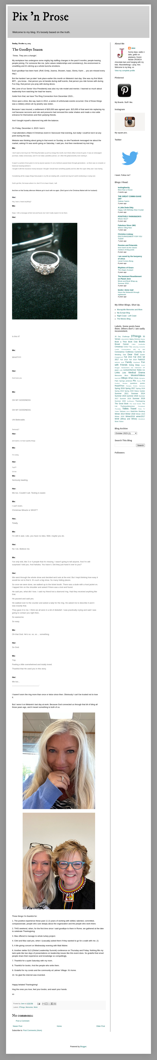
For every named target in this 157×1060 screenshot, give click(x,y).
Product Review (121, 383)
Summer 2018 (125, 398)
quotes (142, 383)
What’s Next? (123, 219)
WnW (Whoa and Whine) (126, 419)
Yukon (121, 421)
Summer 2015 (120, 396)
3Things (22, 1007)
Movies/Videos (138, 375)
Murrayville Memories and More (129, 310)
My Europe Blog (123, 313)
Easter (142, 354)
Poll (143, 381)
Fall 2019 (133, 359)
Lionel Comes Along (125, 261)
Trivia (139, 409)
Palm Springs (120, 381)
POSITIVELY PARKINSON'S (129, 216)
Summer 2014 (138, 393)
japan (117, 370)
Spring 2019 (119, 391)
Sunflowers (130, 401)
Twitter (117, 411)
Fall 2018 (124, 359)
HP (144, 367)
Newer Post (17, 1026)
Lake (121, 370)
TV (144, 409)
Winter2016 (130, 416)
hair (132, 367)
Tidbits (125, 408)
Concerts (142, 347)
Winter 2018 (130, 414)
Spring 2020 (129, 391)
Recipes (128, 386)
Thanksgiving (140, 401)
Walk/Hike (134, 411)
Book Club (132, 342)
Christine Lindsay (125, 234)
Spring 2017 (130, 388)
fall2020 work (119, 362)
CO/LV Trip (128, 347)
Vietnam (123, 411)
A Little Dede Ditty (125, 208)
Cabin (133, 344)
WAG (128, 411)
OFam (130, 378)
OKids (136, 378)
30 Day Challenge (122, 336)
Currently (138, 352)
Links (117, 372)
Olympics (142, 378)
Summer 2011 (121, 393)
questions (133, 383)
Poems (139, 381)
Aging (131, 339)
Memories (29, 1007)
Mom (126, 375)
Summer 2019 (139, 398)
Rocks (135, 386)
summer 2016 (132, 396)
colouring (135, 347)
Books (142, 341)
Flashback (136, 362)
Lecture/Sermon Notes (132, 370)
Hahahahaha (125, 367)
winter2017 (140, 416)
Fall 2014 (128, 357)
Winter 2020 (119, 416)
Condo (117, 349)
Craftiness (129, 352)
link (144, 370)
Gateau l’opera (123, 201)
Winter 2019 (140, 414)
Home (59, 1026)
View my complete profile (125, 71)
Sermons (142, 386)
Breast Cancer (122, 344)
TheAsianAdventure (127, 406)
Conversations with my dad (133, 349)
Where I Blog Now (125, 228)
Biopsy (143, 339)
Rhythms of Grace (125, 268)
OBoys (124, 378)
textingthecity (124, 187)
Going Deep (134, 365)
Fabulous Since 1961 (127, 225)
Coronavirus (120, 352)
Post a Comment (22, 1021)
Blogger (83, 1047)
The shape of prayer (125, 270)
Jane (133, 48)
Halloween (138, 367)
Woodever (141, 419)
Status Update (139, 391)
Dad (124, 354)
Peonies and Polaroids (127, 245)
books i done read (125, 290)
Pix (134, 380)
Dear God (133, 354)
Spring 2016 (120, 388)
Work (36, 1007)
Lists (124, 373)
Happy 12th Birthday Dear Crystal (131, 210)
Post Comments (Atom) (32, 1030)
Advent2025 (125, 339)
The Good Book (121, 404)
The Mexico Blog (123, 319)
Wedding (142, 411)
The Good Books (135, 404)
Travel (133, 408)
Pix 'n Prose (40, 16)
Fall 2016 (137, 357)
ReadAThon (119, 386)
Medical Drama (136, 372)
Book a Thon (121, 342)
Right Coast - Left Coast (126, 316)
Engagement (119, 357)
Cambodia (141, 344)
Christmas (119, 347)
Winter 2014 (120, 414)
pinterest (129, 381)
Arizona (137, 339)
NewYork (117, 378)
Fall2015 (141, 360)
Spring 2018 (140, 388)
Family (128, 362)
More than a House (125, 190)
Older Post (100, 1026)
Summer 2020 (120, 401)
